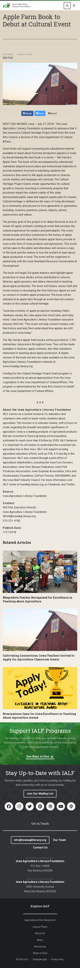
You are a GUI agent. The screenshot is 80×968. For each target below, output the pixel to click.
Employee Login (40, 959)
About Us (40, 933)
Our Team (59, 840)
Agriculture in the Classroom (40, 920)
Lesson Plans (40, 926)
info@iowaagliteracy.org (30, 840)
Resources (40, 946)
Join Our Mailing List (40, 793)
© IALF (22, 959)
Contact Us (40, 847)
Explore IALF (40, 906)
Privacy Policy (57, 959)
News (40, 940)
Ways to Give (40, 953)
